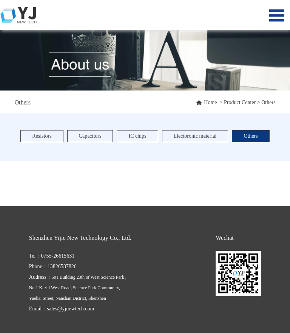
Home (210, 102)
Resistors (41, 136)
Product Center (240, 102)
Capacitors (90, 136)
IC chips (137, 136)
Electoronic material (195, 136)
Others (268, 102)
